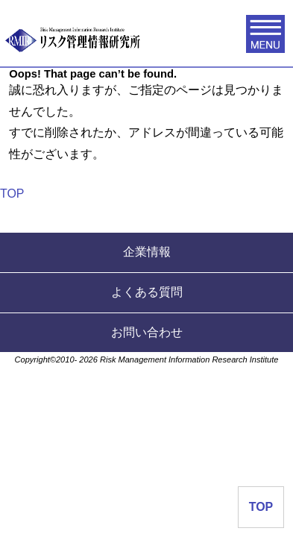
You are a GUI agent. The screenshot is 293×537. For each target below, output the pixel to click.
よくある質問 (147, 292)
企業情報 (147, 251)
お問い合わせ (147, 332)
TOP (12, 193)
